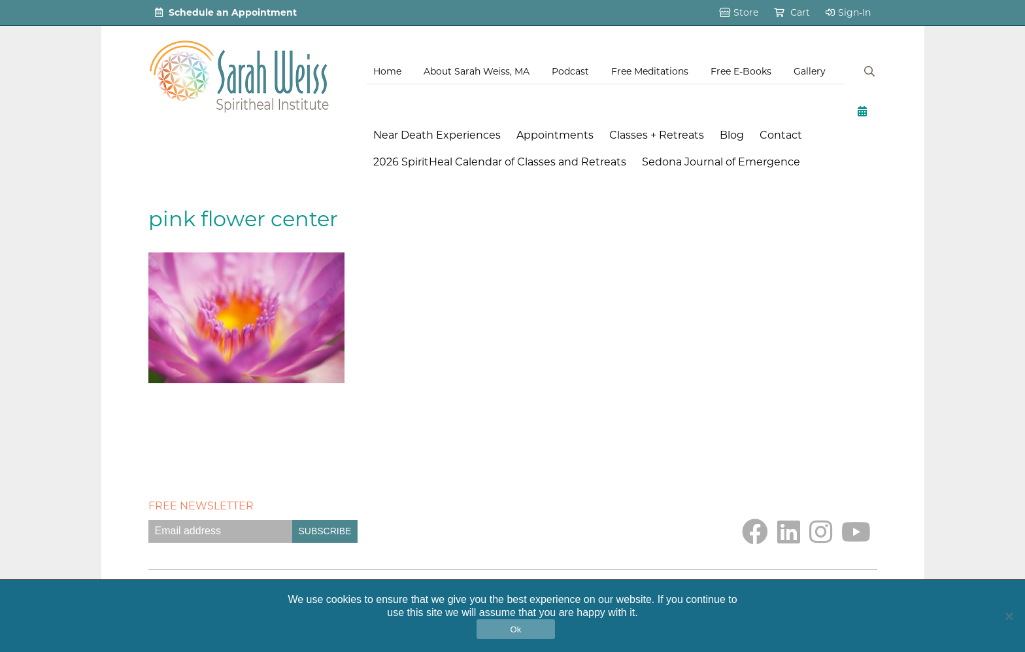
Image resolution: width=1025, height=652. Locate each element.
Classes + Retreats (656, 135)
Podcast (570, 71)
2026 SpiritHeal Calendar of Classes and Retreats (499, 162)
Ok (515, 629)
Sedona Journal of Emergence (721, 162)
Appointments (555, 135)
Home (387, 71)
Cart (792, 12)
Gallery (810, 71)
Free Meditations (649, 71)
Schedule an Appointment (226, 12)
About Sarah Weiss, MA (476, 71)
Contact (781, 135)
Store (738, 12)
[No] (1008, 616)
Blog (732, 135)
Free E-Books (741, 71)
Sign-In (848, 12)
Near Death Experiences (437, 135)
